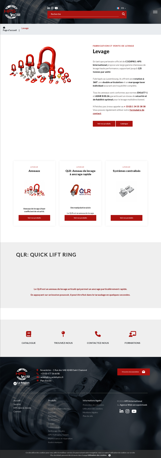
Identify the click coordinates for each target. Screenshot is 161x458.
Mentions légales (90, 418)
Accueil (17, 407)
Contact (17, 418)
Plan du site (88, 422)
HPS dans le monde (22, 414)
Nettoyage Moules (56, 437)
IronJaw (52, 418)
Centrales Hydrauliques (58, 415)
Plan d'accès (45, 387)
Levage (25, 28)
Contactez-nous (98, 336)
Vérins (51, 411)
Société (17, 410)
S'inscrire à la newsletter (133, 378)
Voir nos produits (34, 218)
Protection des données (93, 411)
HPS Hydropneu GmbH (58, 441)
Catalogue (124, 124)
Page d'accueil (11, 29)
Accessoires (53, 426)
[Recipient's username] (84, 14)
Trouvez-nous (63, 336)
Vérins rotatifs (54, 433)
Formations (132, 336)
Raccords (52, 422)
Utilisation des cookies (93, 415)
